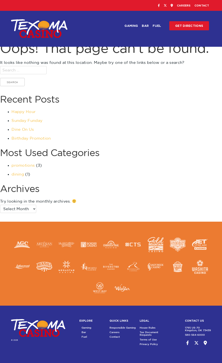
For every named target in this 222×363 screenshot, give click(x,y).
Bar (145, 25)
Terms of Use (154, 339)
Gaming (131, 25)
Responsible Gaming (129, 327)
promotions (23, 165)
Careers (184, 5)
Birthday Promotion (31, 138)
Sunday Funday (26, 120)
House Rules (154, 327)
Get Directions (189, 25)
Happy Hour (23, 112)
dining (17, 174)
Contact (201, 5)
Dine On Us (22, 129)
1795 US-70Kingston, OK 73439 (191, 329)
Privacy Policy (155, 344)
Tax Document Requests (155, 333)
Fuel (157, 25)
